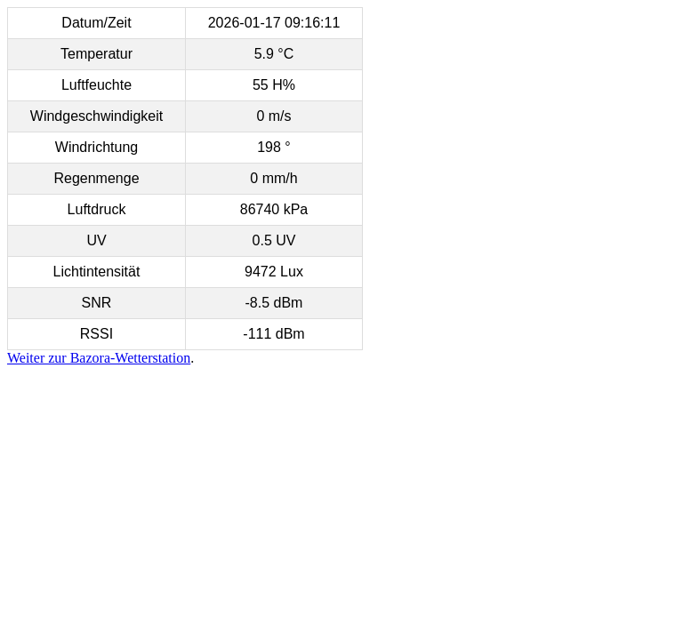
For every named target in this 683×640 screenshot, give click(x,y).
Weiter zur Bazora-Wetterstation (98, 357)
